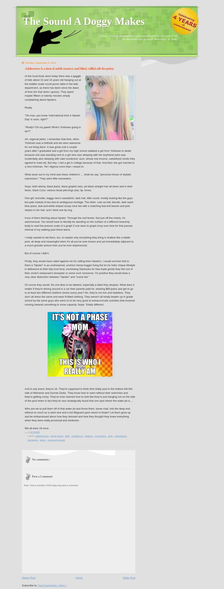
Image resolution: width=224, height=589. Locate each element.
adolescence (42, 436)
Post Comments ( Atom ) (52, 585)
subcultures (121, 436)
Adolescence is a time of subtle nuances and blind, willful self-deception (69, 69)
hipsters (89, 436)
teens (43, 440)
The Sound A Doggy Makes (84, 21)
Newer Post (28, 577)
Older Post (129, 577)
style (110, 436)
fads (67, 436)
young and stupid (56, 440)
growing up (77, 436)
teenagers (33, 440)
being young (57, 436)
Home (79, 577)
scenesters (101, 436)
